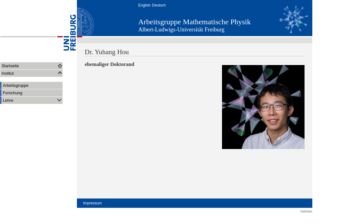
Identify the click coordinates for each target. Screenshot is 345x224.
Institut (8, 73)
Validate (306, 211)
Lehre (33, 100)
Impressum (92, 203)
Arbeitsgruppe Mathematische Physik (194, 22)
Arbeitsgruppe (15, 85)
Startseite (10, 65)
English (144, 5)
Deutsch (159, 5)
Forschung (12, 93)
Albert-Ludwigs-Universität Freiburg (181, 29)
